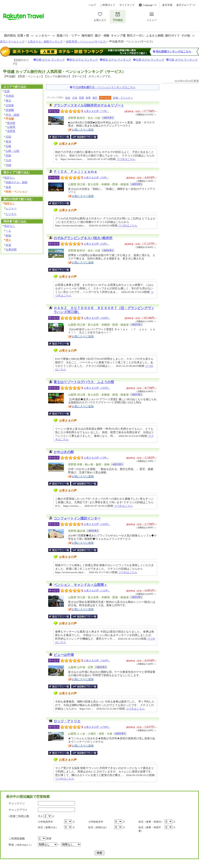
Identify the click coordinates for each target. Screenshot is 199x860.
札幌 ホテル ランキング (50, 59)
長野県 (11, 131)
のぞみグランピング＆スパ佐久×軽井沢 (83, 238)
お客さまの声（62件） (96, 243)
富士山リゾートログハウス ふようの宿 (84, 382)
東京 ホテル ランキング (83, 59)
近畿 (8, 146)
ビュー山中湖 (64, 655)
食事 (88, 97)
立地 (74, 97)
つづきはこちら (126, 159)
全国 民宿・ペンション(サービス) (86, 41)
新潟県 (11, 122)
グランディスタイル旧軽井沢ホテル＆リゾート (89, 105)
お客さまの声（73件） (96, 457)
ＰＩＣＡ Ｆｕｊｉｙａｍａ (75, 171)
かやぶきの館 (64, 452)
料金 (21, 844)
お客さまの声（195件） (97, 387)
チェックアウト (18, 809)
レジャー (11, 208)
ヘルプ (92, 5)
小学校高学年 (45, 821)
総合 (67, 97)
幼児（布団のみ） (98, 827)
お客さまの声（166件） (97, 660)
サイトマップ (126, 5)
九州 (8, 160)
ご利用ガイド (107, 5)
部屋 (81, 97)
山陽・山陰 (12, 150)
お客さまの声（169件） (97, 317)
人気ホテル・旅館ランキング (45, 41)
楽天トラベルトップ (12, 41)
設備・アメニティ (123, 97)
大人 (40, 816)
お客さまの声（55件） (96, 177)
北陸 (8, 136)
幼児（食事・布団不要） (149, 829)
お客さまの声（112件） (97, 590)
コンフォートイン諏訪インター (77, 518)
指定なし (9, 177)
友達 (8, 244)
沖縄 (8, 165)
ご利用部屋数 (17, 838)
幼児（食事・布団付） (151, 821)
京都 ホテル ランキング (150, 59)
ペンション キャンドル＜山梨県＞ (80, 585)
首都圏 (10, 110)
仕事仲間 (11, 249)
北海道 (10, 95)
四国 (8, 155)
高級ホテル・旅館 (16, 182)
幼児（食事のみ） (48, 827)
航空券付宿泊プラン (84, 137)
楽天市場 (167, 5)
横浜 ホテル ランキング (116, 59)
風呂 (94, 97)
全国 (7, 91)
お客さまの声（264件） (97, 524)
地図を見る (108, 117)
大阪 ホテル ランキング (183, 59)
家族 (8, 235)
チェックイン (17, 803)
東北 (8, 100)
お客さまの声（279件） (97, 726)
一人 (8, 230)
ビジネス (11, 214)
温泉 (8, 187)
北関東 (10, 105)
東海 (8, 141)
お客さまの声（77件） (96, 111)
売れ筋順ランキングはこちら (173, 51)
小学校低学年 (95, 821)
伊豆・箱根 (12, 114)
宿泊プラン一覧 (61, 137)
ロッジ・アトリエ (67, 721)
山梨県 (11, 126)
